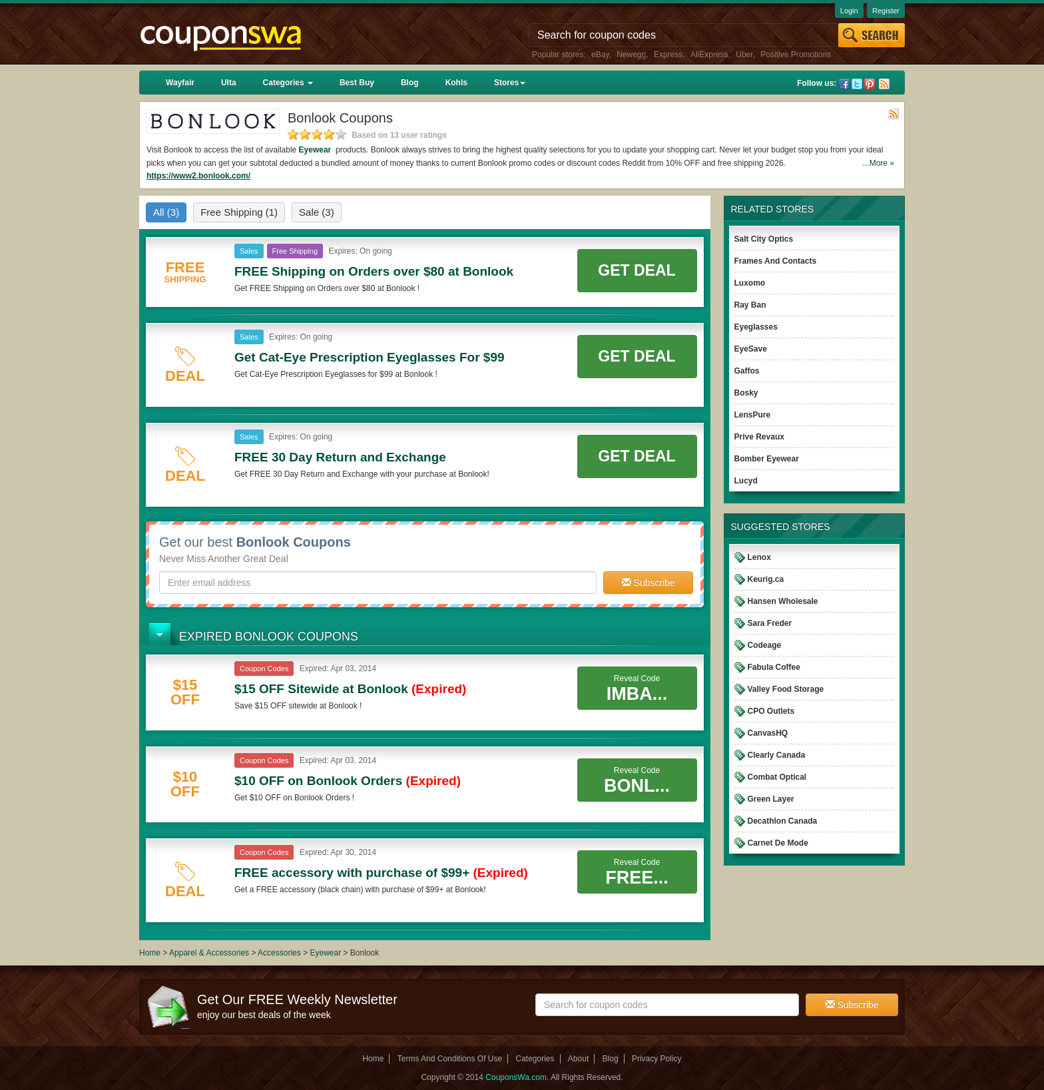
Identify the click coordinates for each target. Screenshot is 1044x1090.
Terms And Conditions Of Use (449, 1058)
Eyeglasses (756, 327)
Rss (884, 84)
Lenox (759, 557)
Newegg (631, 54)
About (578, 1058)
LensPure (752, 414)
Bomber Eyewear (766, 458)
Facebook (844, 84)
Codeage (765, 645)
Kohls (456, 82)
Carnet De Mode (778, 843)
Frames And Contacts (775, 261)
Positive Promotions (795, 54)
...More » (878, 163)
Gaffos (747, 371)
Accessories (279, 952)
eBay (600, 54)
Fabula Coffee (774, 667)
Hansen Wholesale (783, 601)
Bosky (746, 393)
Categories (288, 82)
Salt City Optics (764, 239)
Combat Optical (777, 777)
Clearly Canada (777, 755)
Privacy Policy (657, 1058)
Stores (509, 82)
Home (149, 952)
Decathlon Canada (783, 821)
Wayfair (180, 82)
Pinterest (869, 84)
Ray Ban (750, 305)
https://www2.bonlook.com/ (198, 175)
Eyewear (316, 149)
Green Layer (771, 799)
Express (668, 54)
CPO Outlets (771, 711)
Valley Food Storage (786, 689)
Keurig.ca (766, 579)
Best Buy (357, 82)
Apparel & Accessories (209, 952)
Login (849, 11)
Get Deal (636, 270)
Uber (744, 54)
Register (886, 11)
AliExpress (709, 54)
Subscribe (648, 582)
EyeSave (750, 349)
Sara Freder (770, 623)
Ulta (228, 82)
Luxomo (750, 283)
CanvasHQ (768, 733)
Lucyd (746, 480)
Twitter (857, 84)
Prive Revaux (759, 436)
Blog (410, 82)
